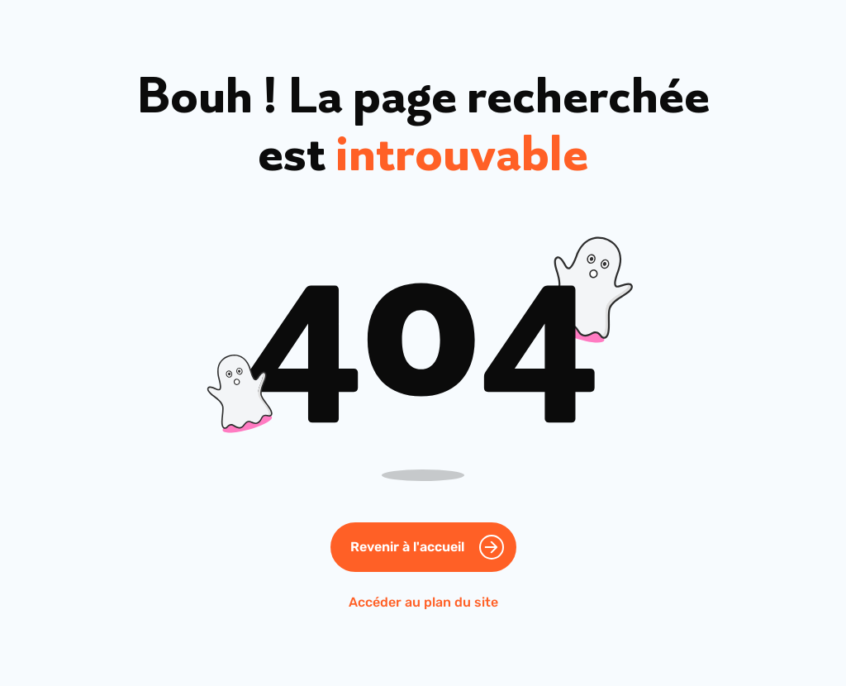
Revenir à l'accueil (407, 547)
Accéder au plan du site (423, 602)
